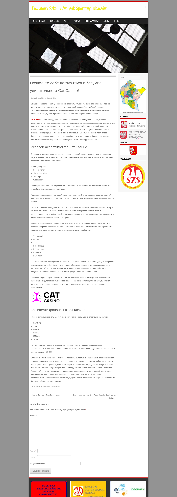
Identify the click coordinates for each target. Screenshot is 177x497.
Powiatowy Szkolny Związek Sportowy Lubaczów (69, 8)
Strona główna (39, 21)
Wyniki (66, 21)
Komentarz (34, 415)
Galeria (106, 21)
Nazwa (33, 451)
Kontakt (117, 21)
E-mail (33, 457)
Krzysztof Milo (51, 98)
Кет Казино (35, 120)
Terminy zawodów (92, 21)
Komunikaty (54, 21)
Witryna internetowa (37, 464)
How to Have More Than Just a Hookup (45, 395)
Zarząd (77, 21)
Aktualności (56, 387)
